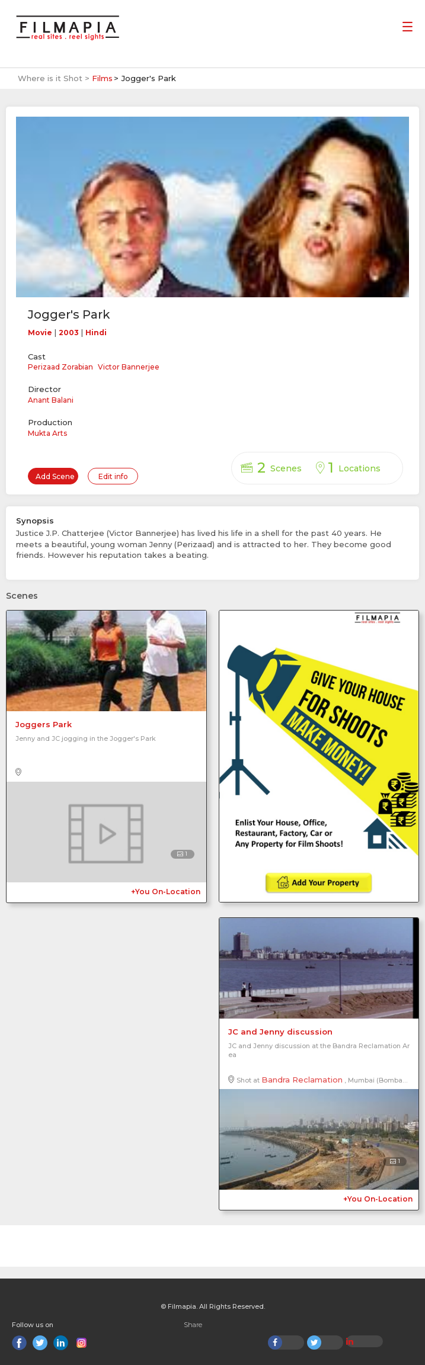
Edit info (113, 476)
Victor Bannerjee (128, 366)
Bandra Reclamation (302, 1079)
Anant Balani (51, 400)
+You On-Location (165, 891)
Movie (40, 332)
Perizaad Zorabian (60, 366)
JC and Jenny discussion (280, 1031)
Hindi (96, 332)
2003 (69, 332)
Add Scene (55, 476)
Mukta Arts (47, 433)
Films (102, 78)
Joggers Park (43, 724)
